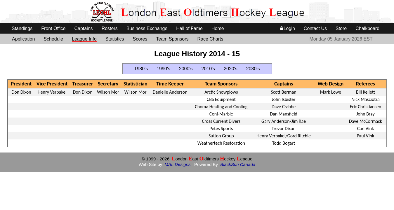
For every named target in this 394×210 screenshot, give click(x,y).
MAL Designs (178, 164)
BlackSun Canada (237, 164)
